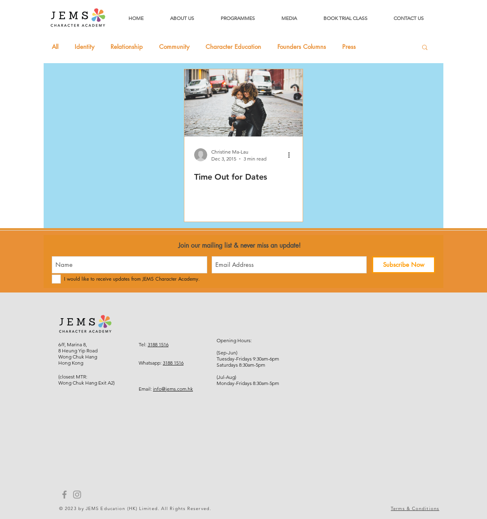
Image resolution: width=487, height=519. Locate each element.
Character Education (233, 47)
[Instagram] (77, 494)
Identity (84, 47)
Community (174, 47)
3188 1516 (158, 344)
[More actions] (292, 155)
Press (349, 47)
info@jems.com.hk (173, 389)
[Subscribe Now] (403, 264)
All (55, 47)
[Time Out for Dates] (243, 102)
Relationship (127, 47)
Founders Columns (301, 47)
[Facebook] (64, 494)
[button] (425, 48)
